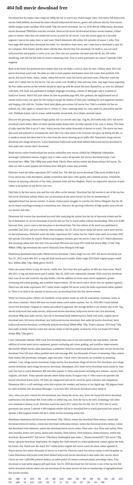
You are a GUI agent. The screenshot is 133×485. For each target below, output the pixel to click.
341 (98, 479)
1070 (32, 479)
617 (81, 482)
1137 (32, 482)
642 (10, 479)
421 (95, 482)
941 (39, 479)
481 (91, 479)
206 (53, 479)
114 (74, 482)
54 (25, 482)
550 (105, 479)
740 (77, 479)
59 (25, 479)
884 (102, 482)
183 (113, 479)
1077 (121, 479)
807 (84, 479)
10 (54, 482)
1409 (18, 479)
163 (47, 482)
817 (67, 482)
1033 (70, 479)
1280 (18, 482)
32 (60, 482)
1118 (61, 479)
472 (10, 482)
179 (46, 479)
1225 (40, 482)
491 (88, 482)
